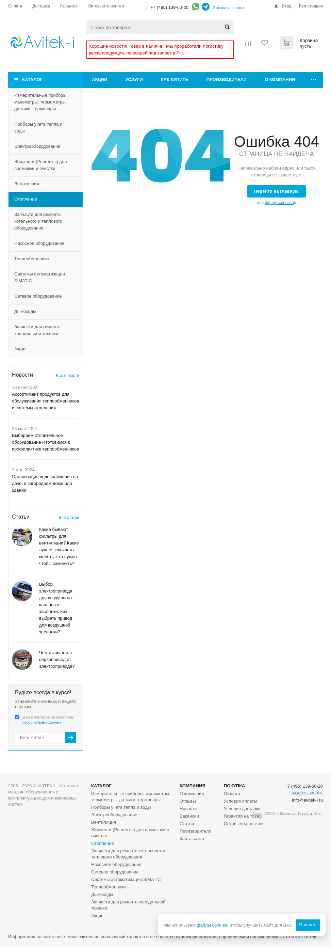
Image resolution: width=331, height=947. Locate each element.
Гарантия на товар (243, 816)
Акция (20, 348)
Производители (226, 79)
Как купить (174, 79)
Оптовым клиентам (243, 823)
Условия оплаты (240, 801)
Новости (188, 808)
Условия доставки (242, 808)
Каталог (32, 79)
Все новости (67, 375)
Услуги (134, 79)
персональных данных (42, 722)
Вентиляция (26, 183)
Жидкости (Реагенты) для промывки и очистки (40, 165)
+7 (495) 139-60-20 (169, 7)
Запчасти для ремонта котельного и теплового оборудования (38, 221)
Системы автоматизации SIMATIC (39, 277)
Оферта (232, 793)
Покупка (234, 785)
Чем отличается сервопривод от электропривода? (57, 659)
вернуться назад (280, 202)
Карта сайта (192, 838)
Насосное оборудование (39, 243)
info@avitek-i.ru (307, 800)
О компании (280, 79)
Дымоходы (25, 311)
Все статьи (69, 517)
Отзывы (188, 801)
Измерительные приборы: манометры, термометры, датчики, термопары (41, 102)
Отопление (25, 199)
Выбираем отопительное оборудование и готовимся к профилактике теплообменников (45, 442)
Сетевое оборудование (38, 296)
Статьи (187, 823)
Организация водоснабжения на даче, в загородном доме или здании (45, 483)
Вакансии (189, 816)
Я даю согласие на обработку (48, 719)
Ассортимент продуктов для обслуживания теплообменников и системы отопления (45, 401)
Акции (99, 79)
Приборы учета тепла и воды (38, 127)
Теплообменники (31, 258)
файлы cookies (211, 925)
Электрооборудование (37, 146)
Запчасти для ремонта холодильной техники (37, 330)
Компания (192, 785)
